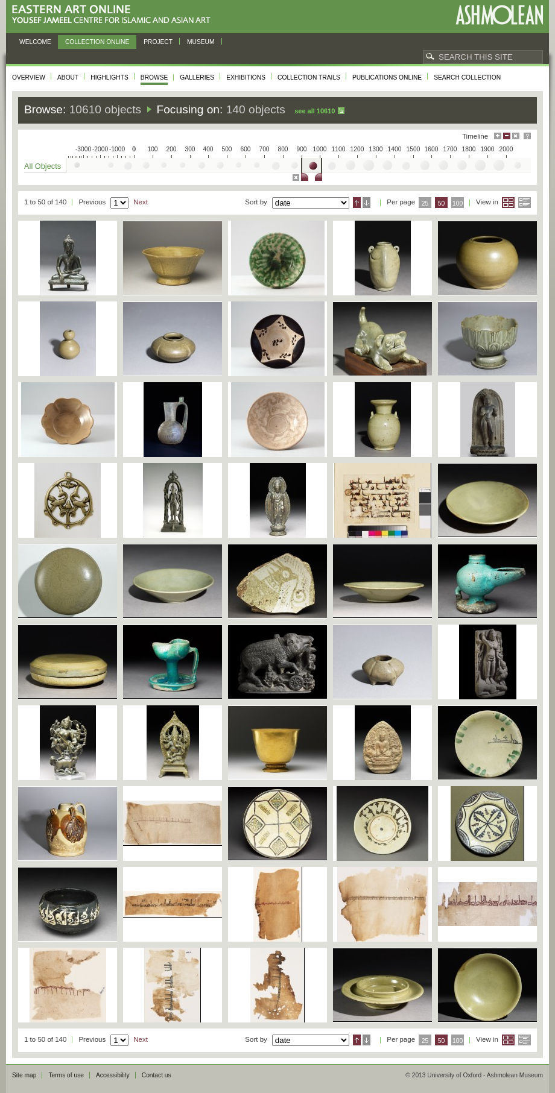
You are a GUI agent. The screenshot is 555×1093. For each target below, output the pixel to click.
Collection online (97, 42)
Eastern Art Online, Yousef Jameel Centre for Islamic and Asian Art (114, 15)
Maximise (497, 136)
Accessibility (113, 1075)
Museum (201, 42)
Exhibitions (245, 77)
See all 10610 (314, 111)
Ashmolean (499, 15)
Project (158, 42)
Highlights (109, 77)
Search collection (467, 77)
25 (425, 203)
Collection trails (309, 77)
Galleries (197, 77)
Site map (24, 1075)
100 (457, 203)
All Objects (42, 166)
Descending (366, 202)
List (524, 202)
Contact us (156, 1075)
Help (527, 136)
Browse (154, 77)
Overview (28, 77)
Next (140, 202)
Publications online (387, 77)
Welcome (35, 42)
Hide (515, 136)
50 (441, 203)
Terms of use (66, 1075)
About (67, 77)
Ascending (357, 202)
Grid (508, 202)
